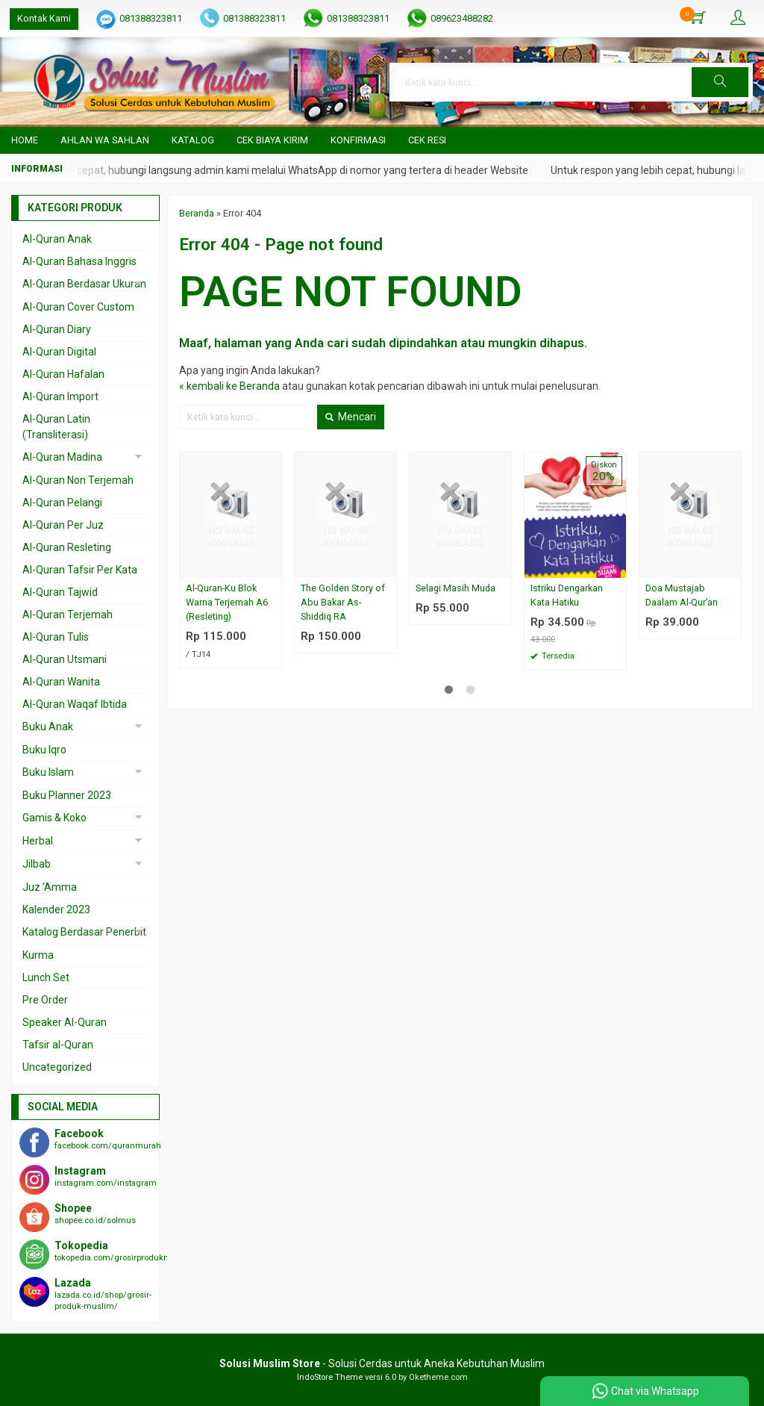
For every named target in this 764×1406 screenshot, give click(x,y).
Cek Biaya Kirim (272, 140)
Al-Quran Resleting (66, 547)
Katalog (193, 140)
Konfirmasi (358, 140)
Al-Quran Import (60, 396)
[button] (720, 82)
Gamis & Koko (54, 818)
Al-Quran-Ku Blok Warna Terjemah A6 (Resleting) (227, 602)
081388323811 (150, 18)
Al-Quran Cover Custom (78, 307)
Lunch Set (45, 977)
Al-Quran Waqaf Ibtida (74, 704)
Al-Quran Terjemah (67, 614)
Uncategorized (57, 1067)
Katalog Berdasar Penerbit (84, 932)
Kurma (38, 955)
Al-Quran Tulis (55, 637)
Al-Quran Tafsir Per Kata (79, 570)
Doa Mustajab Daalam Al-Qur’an (681, 595)
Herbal (37, 841)
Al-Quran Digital (59, 352)
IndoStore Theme (330, 1377)
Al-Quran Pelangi (62, 502)
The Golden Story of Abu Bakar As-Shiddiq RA (343, 602)
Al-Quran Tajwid (60, 592)
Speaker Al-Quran (64, 1022)
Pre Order (45, 1000)
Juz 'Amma (49, 887)
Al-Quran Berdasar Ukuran (84, 284)
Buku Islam (48, 772)
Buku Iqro (44, 750)
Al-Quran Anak (57, 239)
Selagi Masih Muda (455, 588)
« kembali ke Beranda (229, 386)
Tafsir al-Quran (57, 1045)
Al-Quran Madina (62, 457)
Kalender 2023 (56, 909)
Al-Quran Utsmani (64, 659)
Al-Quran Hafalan (63, 374)
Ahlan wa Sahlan (104, 140)
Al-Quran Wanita (61, 682)
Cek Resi (427, 140)
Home (24, 140)
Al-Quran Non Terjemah (78, 480)
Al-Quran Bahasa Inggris (79, 261)
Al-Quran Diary (56, 329)
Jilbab (36, 864)
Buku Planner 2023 (66, 795)
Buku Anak (47, 726)
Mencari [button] (350, 417)
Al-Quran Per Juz (63, 525)
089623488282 (461, 18)
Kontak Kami (44, 18)
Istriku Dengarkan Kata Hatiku (566, 595)
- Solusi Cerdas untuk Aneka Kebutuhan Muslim (382, 1363)
